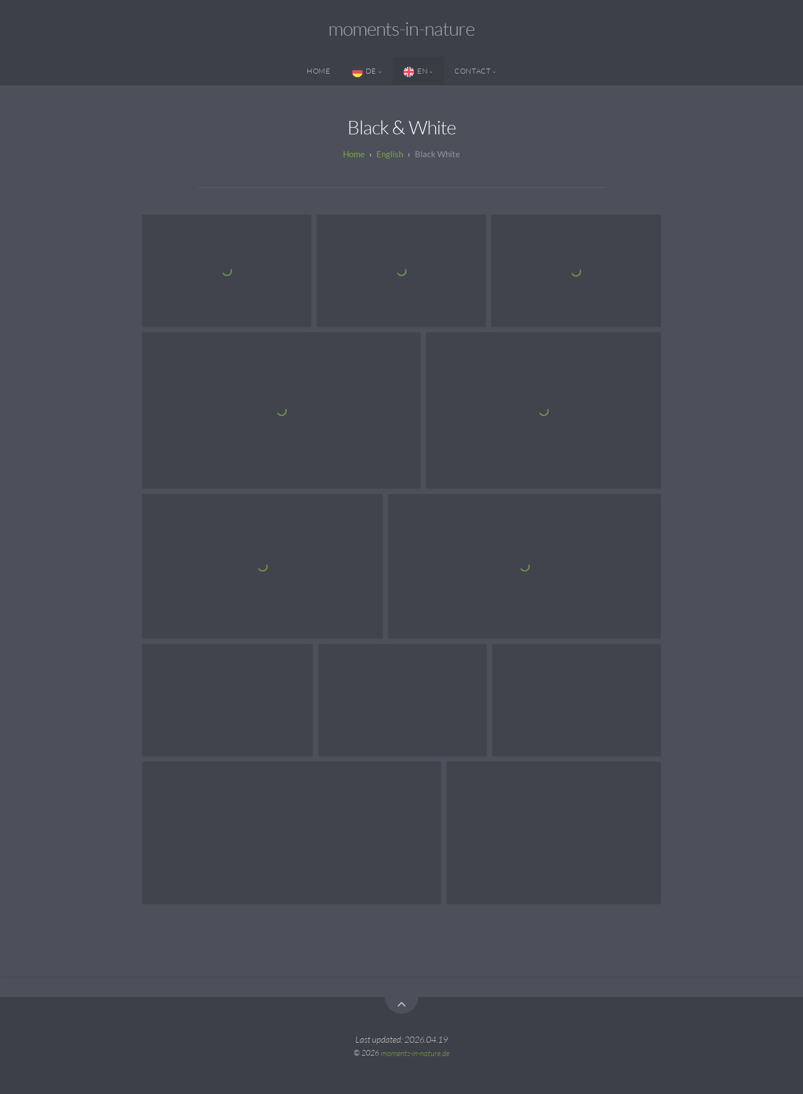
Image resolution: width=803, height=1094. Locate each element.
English (389, 154)
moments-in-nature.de (415, 1052)
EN (415, 72)
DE (364, 72)
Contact (472, 70)
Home (319, 70)
